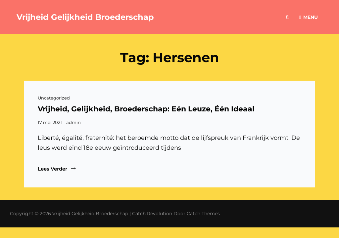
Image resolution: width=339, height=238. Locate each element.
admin (73, 122)
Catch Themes (203, 214)
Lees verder (57, 168)
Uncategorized (54, 97)
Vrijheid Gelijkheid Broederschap (85, 17)
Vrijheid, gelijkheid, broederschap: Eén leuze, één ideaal (146, 108)
